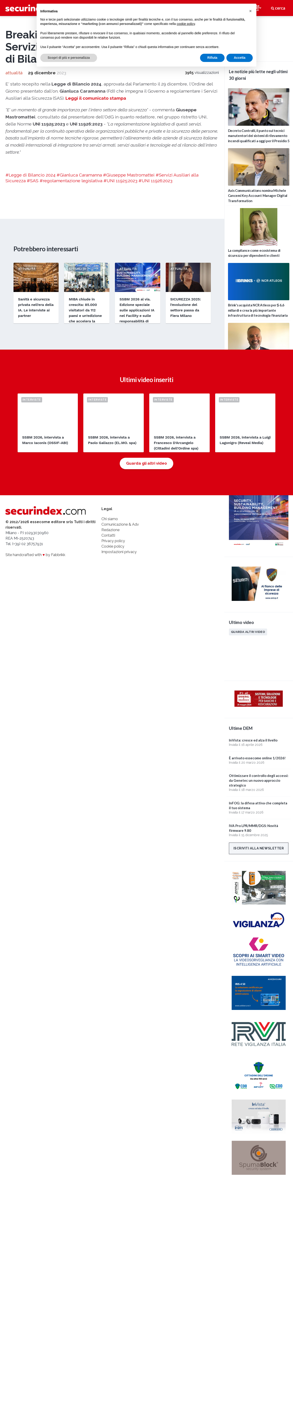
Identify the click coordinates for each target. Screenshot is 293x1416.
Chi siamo (109, 660)
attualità (13, 208)
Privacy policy (113, 682)
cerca (278, 8)
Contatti (108, 677)
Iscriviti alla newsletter (258, 848)
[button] (250, 11)
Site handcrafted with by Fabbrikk (35, 696)
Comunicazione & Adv (120, 666)
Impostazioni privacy (119, 693)
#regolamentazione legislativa (71, 316)
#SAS (32, 316)
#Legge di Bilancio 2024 (30, 310)
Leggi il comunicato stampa (95, 233)
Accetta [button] (239, 57)
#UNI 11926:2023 (155, 316)
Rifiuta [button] (212, 57)
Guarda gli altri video (146, 604)
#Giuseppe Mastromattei (129, 310)
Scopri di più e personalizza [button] (69, 57)
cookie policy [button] (186, 24)
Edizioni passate (245, 455)
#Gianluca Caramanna (79, 310)
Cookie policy (112, 687)
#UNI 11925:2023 (120, 316)
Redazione (110, 671)
